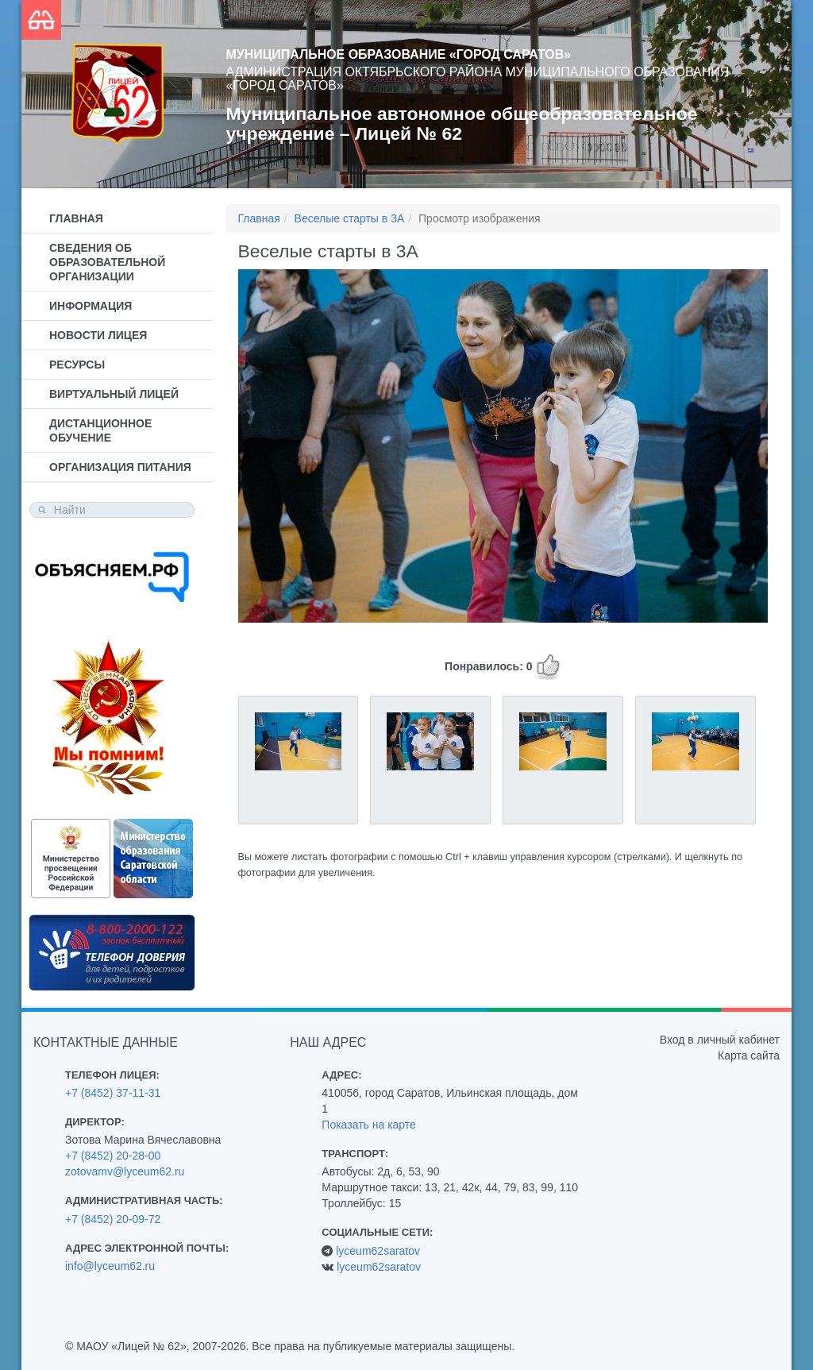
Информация (90, 305)
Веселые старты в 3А (350, 218)
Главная (76, 218)
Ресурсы (77, 364)
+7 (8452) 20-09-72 (112, 1219)
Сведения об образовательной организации (107, 262)
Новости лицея (98, 335)
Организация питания (120, 467)
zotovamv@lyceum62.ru (124, 1171)
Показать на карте (369, 1124)
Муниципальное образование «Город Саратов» (399, 54)
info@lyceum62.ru (110, 1266)
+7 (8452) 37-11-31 (112, 1092)
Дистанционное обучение (100, 430)
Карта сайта (749, 1055)
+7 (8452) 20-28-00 (112, 1155)
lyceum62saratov (378, 1251)
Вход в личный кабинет (720, 1039)
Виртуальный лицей (114, 394)
